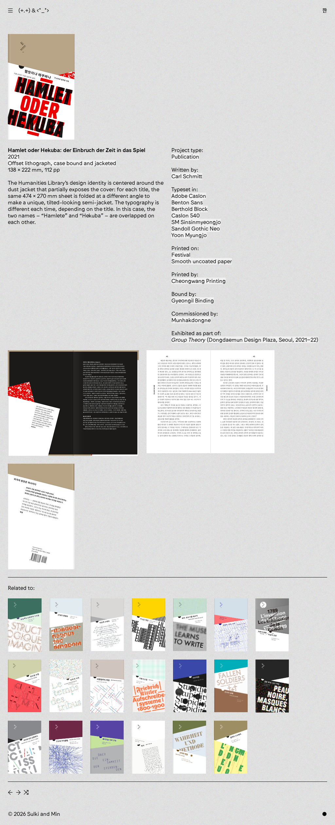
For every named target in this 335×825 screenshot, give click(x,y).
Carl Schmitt (186, 176)
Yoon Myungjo (189, 235)
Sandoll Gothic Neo (195, 228)
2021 (13, 156)
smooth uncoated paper (201, 261)
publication (185, 156)
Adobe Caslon (188, 196)
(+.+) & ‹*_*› (33, 10)
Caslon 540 (185, 215)
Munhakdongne (191, 320)
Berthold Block (189, 209)
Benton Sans (187, 202)
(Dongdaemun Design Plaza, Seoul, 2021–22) (244, 339)
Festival (180, 254)
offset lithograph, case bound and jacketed (62, 163)
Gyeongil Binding (192, 300)
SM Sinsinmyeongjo (196, 222)
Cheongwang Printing (198, 281)
